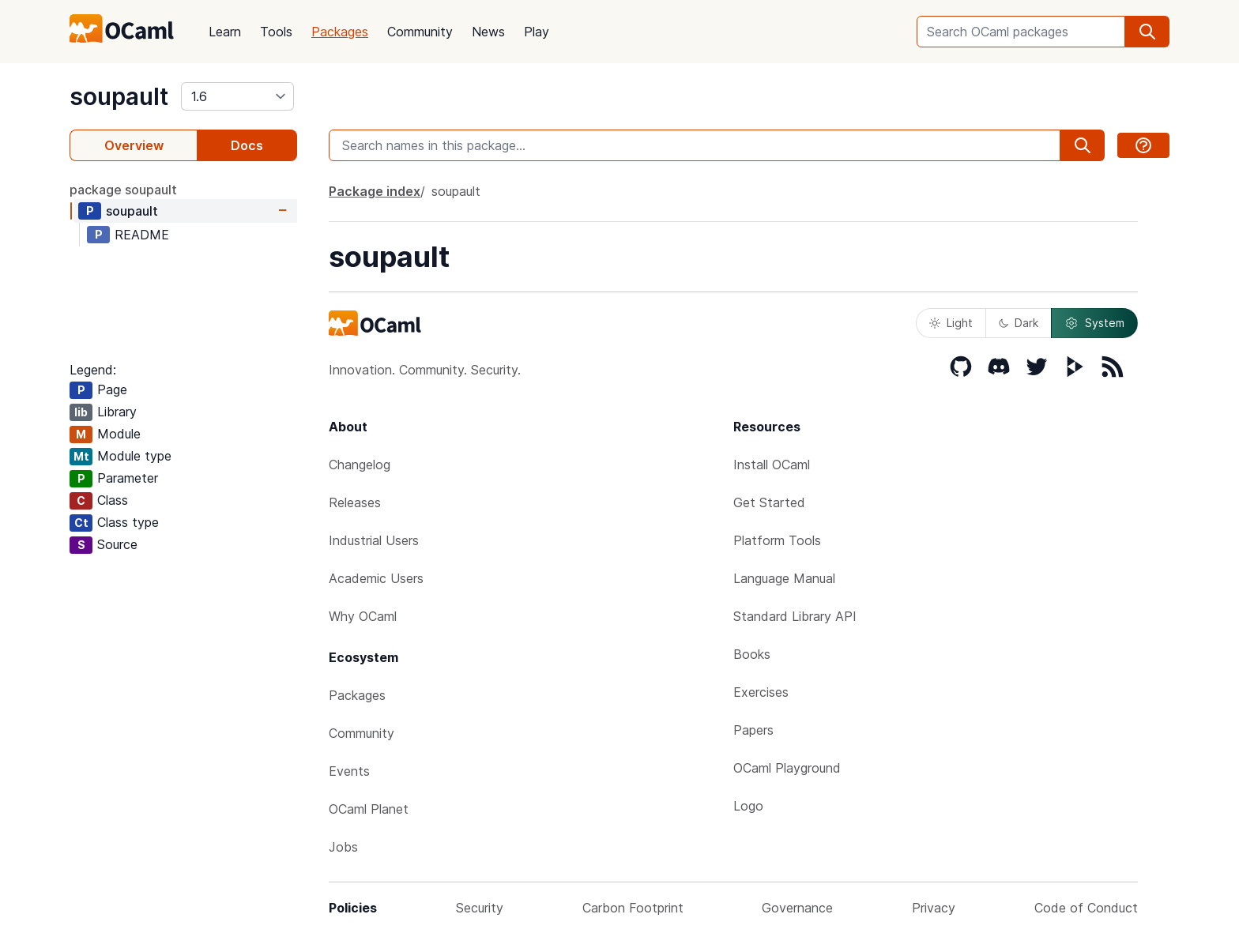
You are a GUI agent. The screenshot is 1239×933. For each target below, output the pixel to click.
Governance (797, 908)
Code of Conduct (1086, 908)
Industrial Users (374, 540)
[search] (1147, 31)
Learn (225, 32)
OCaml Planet (369, 809)
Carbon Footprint (633, 908)
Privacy (933, 908)
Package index (374, 191)
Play (536, 32)
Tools (276, 32)
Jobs (343, 847)
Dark (1018, 322)
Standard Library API (795, 616)
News (488, 32)
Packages (339, 32)
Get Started (769, 502)
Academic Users (376, 578)
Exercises (761, 692)
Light (951, 322)
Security (479, 908)
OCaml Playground (787, 768)
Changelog (359, 464)
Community (420, 32)
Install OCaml (771, 464)
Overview (134, 145)
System (1094, 323)
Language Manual (784, 578)
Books (751, 654)
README (142, 235)
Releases (355, 502)
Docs (247, 145)
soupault (119, 96)
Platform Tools (777, 540)
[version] (237, 96)
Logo (748, 806)
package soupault (123, 190)
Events (349, 771)
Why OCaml (363, 616)
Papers (753, 730)
